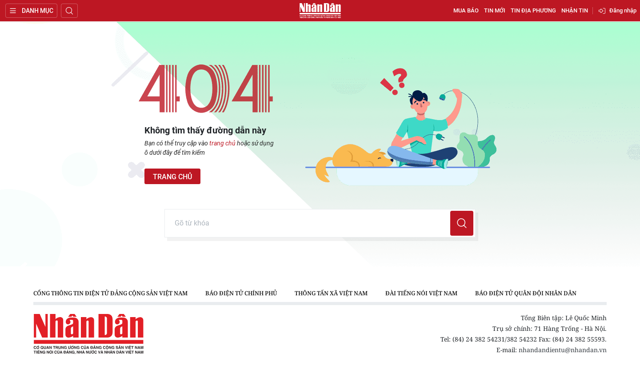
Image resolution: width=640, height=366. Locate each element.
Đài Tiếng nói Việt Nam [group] (421, 293)
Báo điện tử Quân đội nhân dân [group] (525, 293)
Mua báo (466, 10)
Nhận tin (574, 10)
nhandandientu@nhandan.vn (563, 350)
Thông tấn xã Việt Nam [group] (331, 293)
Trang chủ (172, 177)
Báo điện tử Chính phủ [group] (241, 293)
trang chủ (222, 143)
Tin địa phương (533, 10)
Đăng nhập (622, 10)
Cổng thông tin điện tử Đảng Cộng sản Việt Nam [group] (110, 293)
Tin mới (494, 10)
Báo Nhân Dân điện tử (320, 10)
